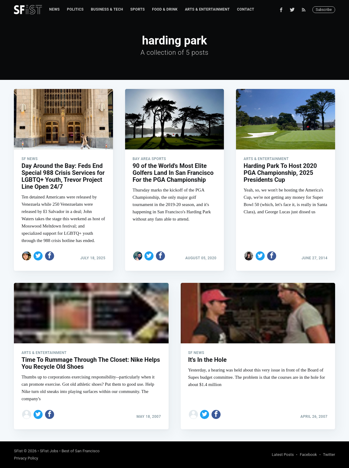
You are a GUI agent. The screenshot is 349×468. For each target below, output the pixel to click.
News (54, 9)
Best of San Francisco (81, 451)
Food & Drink (165, 9)
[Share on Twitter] (38, 256)
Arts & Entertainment (207, 9)
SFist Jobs (49, 451)
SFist (18, 451)
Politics (75, 9)
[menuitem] (54, 9)
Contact (245, 9)
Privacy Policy (26, 458)
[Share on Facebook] (49, 256)
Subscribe (324, 10)
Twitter (329, 454)
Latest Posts (283, 454)
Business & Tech (107, 9)
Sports (137, 9)
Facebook (308, 454)
